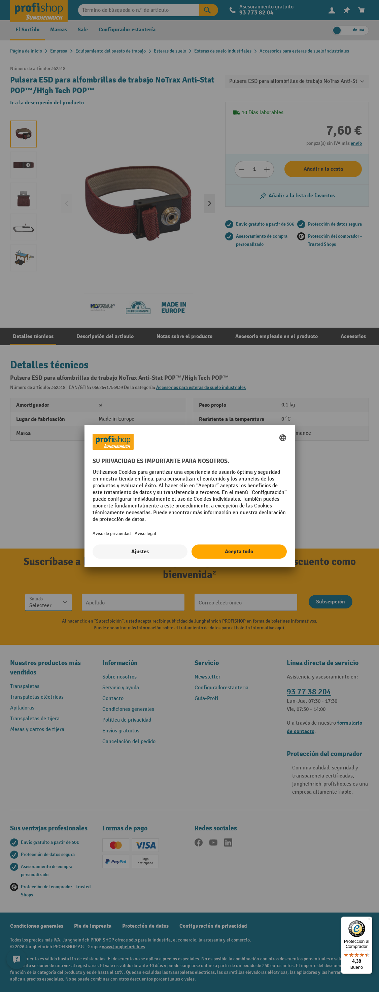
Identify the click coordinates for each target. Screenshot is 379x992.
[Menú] (368, 921)
